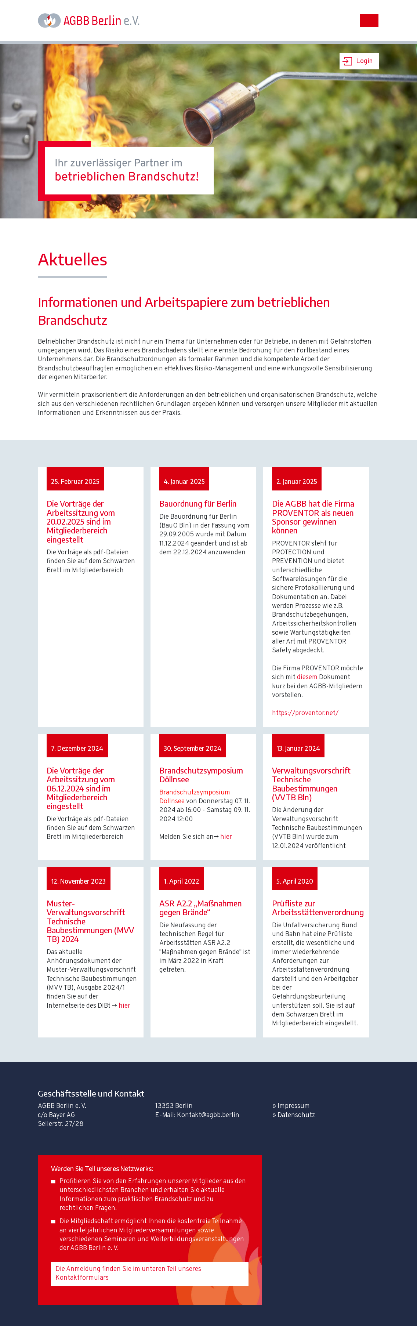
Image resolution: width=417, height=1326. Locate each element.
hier (226, 837)
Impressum (294, 1106)
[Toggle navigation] (369, 20)
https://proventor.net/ (305, 713)
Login (364, 61)
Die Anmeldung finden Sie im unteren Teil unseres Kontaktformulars (128, 1273)
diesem (307, 677)
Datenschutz (296, 1115)
